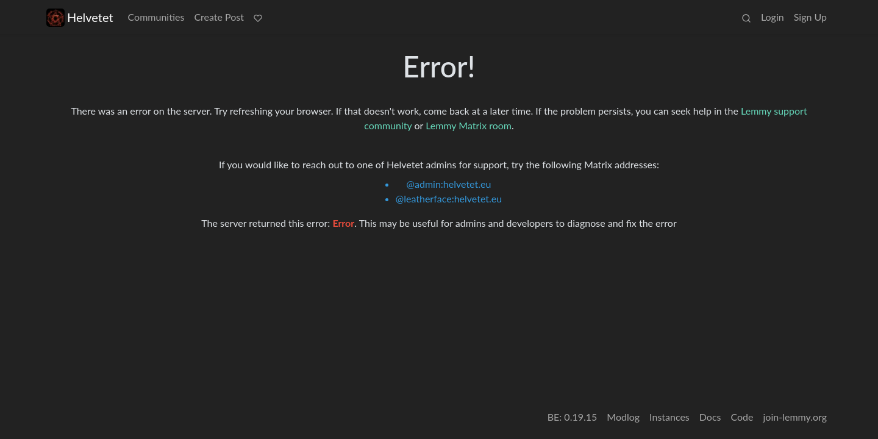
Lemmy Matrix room (469, 125)
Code (742, 417)
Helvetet (79, 17)
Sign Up (810, 17)
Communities (156, 17)
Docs (710, 417)
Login (772, 17)
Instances (669, 417)
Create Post (219, 17)
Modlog (623, 417)
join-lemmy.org (795, 417)
